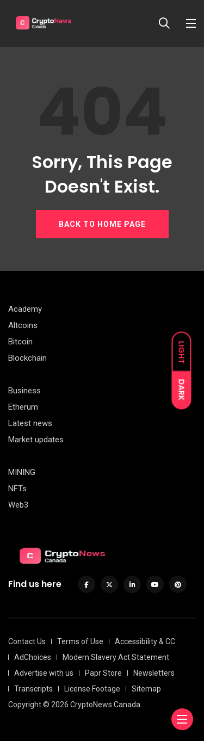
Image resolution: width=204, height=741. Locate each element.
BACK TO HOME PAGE (102, 224)
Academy (25, 309)
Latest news (30, 423)
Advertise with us (43, 673)
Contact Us (27, 641)
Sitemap (146, 688)
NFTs (17, 488)
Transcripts (33, 688)
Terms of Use (80, 641)
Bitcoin (20, 342)
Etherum (23, 407)
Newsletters (154, 673)
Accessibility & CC (145, 641)
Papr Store (103, 673)
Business (24, 391)
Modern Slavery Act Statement (116, 657)
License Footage (92, 688)
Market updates (36, 439)
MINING (21, 472)
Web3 (18, 505)
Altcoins (23, 325)
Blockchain (27, 358)
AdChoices (32, 657)
